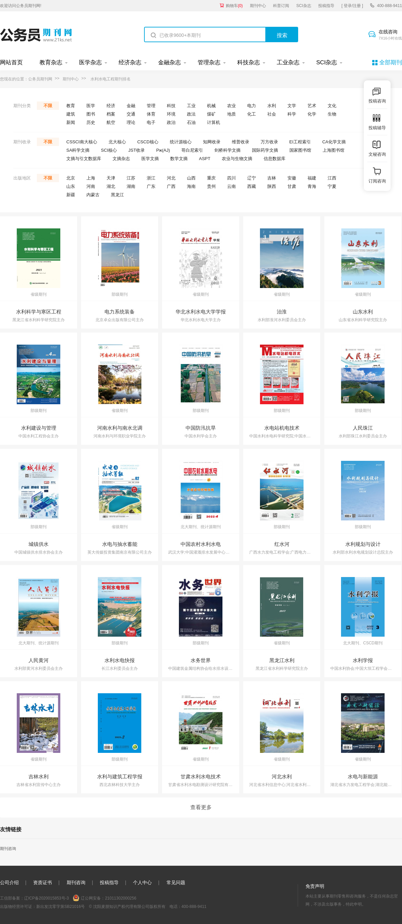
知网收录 (211, 141)
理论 (131, 122)
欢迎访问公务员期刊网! (20, 5)
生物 (332, 114)
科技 (171, 105)
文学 (291, 105)
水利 (271, 105)
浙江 (151, 178)
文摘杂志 (121, 158)
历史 (90, 122)
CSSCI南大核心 (81, 141)
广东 (151, 186)
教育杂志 (51, 62)
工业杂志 (288, 62)
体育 (151, 114)
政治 (171, 122)
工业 (191, 105)
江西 (332, 178)
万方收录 (269, 141)
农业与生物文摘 (237, 158)
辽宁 (251, 178)
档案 (111, 114)
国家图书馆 (300, 150)
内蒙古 (92, 194)
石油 (191, 122)
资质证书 (42, 882)
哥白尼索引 (192, 150)
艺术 (312, 105)
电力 (251, 105)
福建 (312, 178)
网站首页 (11, 62)
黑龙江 (117, 194)
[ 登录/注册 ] (352, 5)
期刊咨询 (8, 848)
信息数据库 (274, 158)
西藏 (251, 186)
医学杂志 (90, 62)
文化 (332, 105)
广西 (171, 186)
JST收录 (136, 150)
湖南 (131, 186)
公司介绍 (9, 882)
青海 (312, 186)
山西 (191, 178)
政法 (191, 114)
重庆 (211, 178)
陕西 (271, 186)
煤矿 (211, 114)
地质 (231, 114)
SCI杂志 (303, 5)
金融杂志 (169, 62)
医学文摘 (150, 158)
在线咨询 (390, 35)
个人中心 (142, 882)
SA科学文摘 (77, 150)
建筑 (70, 114)
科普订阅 (281, 5)
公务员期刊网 (40, 79)
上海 (90, 178)
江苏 (131, 178)
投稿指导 (326, 5)
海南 (191, 186)
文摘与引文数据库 (83, 158)
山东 (70, 186)
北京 (70, 178)
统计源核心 (181, 141)
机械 (211, 105)
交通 (131, 114)
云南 (231, 186)
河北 (171, 178)
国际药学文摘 (265, 150)
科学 (291, 114)
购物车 (234, 5)
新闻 (70, 122)
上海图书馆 (333, 150)
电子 (151, 122)
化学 (312, 114)
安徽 (291, 178)
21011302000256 (120, 898)
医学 (90, 105)
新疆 (70, 194)
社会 (271, 114)
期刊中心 (258, 5)
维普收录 (240, 141)
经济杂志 (130, 62)
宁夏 (332, 186)
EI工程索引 (300, 141)
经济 (111, 105)
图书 (90, 114)
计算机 (213, 122)
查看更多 (201, 807)
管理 (151, 105)
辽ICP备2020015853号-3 (46, 898)
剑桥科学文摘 (227, 150)
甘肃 (291, 186)
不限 (48, 105)
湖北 (111, 186)
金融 (131, 105)
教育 (70, 105)
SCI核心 (109, 150)
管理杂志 (209, 62)
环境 (171, 114)
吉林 (271, 178)
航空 (111, 122)
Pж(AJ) (163, 150)
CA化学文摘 (334, 141)
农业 (231, 105)
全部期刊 (390, 62)
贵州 (211, 186)
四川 (231, 178)
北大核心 (117, 141)
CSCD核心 (147, 141)
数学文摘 (179, 158)
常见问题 (175, 882)
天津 (111, 178)
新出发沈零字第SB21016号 (60, 906)
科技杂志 (248, 62)
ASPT (204, 158)
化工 (251, 114)
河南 (90, 186)
